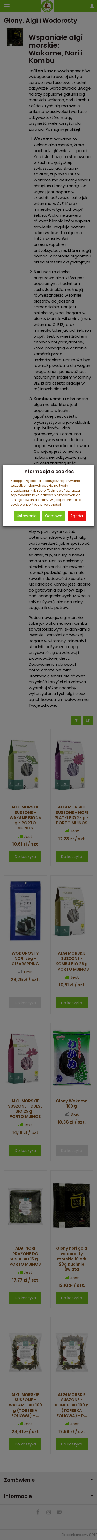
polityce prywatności (43, 504)
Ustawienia (27, 515)
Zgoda (77, 515)
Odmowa (53, 515)
